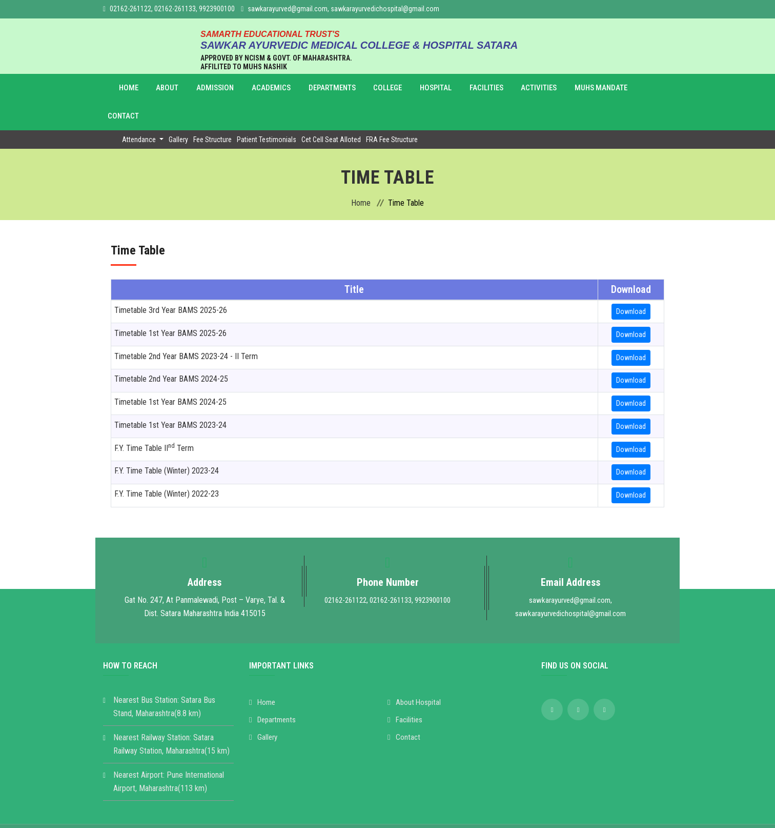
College (355, 88)
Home (134, 88)
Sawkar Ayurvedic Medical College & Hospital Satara (340, 812)
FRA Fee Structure (392, 111)
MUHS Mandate (543, 88)
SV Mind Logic (545, 812)
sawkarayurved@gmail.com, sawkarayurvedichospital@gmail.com (343, 9)
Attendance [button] (139, 111)
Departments (306, 88)
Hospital (396, 88)
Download (631, 283)
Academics (252, 88)
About (164, 88)
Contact (596, 88)
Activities (486, 88)
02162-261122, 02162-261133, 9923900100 (172, 9)
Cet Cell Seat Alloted (331, 111)
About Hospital (415, 674)
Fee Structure (212, 111)
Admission (204, 88)
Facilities (440, 88)
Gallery (178, 111)
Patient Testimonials (266, 111)
